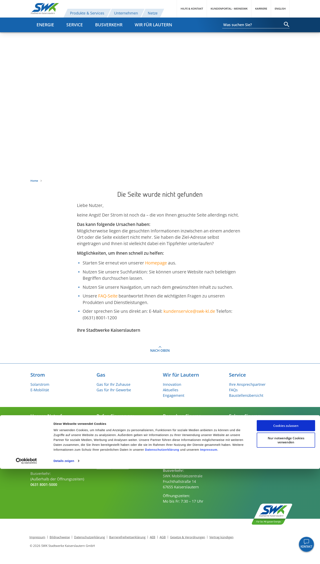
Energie (45, 25)
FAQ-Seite (108, 296)
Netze (153, 13)
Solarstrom (39, 384)
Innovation (172, 384)
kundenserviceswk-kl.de (189, 311)
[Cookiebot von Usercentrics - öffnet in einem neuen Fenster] (26, 556)
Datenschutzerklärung (162, 544)
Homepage (156, 263)
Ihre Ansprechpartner (247, 384)
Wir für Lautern (153, 25)
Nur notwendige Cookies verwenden (286, 535)
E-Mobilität (39, 389)
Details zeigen (63, 556)
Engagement (173, 395)
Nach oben (160, 350)
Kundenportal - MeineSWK (229, 8)
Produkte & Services (87, 13)
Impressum (208, 544)
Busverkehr (108, 25)
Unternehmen (126, 13)
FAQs (233, 389)
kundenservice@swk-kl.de (119, 442)
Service (74, 25)
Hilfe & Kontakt (192, 8)
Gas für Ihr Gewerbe (114, 389)
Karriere (261, 8)
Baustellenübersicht (246, 395)
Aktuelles (170, 389)
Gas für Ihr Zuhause (113, 384)
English (280, 8)
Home (34, 180)
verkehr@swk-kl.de (113, 467)
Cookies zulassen (286, 521)
